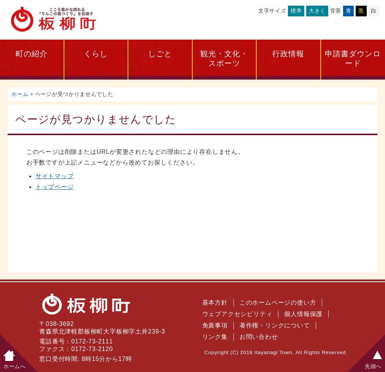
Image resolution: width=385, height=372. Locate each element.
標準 (296, 11)
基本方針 (215, 302)
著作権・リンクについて (275, 325)
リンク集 (215, 337)
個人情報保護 (303, 314)
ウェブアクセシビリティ (237, 314)
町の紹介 (32, 53)
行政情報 (288, 53)
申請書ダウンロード (353, 58)
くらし (96, 53)
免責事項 (215, 325)
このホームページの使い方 (278, 302)
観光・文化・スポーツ (224, 58)
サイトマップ (54, 176)
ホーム (19, 94)
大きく (317, 11)
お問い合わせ (259, 337)
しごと (160, 53)
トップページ (54, 187)
